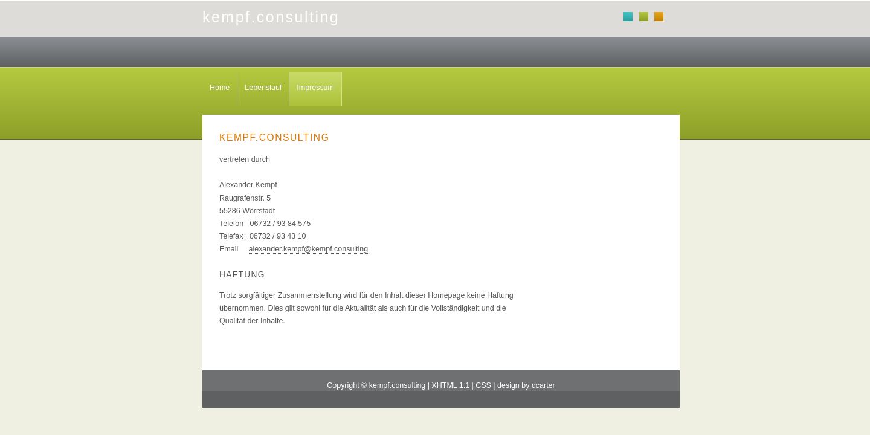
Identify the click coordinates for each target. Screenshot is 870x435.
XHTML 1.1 (450, 385)
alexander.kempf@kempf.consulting (309, 249)
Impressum (315, 87)
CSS (483, 385)
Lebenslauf (263, 87)
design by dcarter (526, 385)
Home (220, 87)
